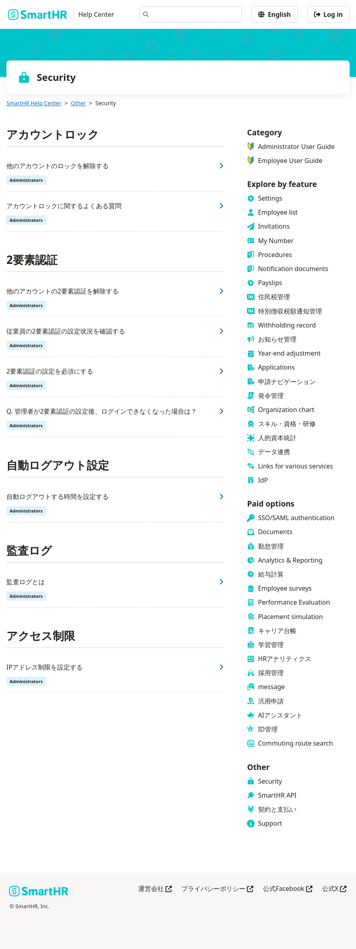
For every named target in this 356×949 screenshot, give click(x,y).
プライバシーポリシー (217, 889)
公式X (334, 889)
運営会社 (155, 889)
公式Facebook (287, 889)
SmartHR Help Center (33, 103)
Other (78, 103)
